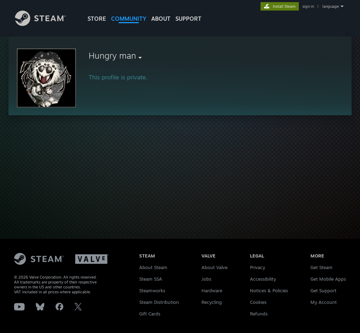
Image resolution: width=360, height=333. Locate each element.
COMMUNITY (128, 18)
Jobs (206, 279)
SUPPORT (188, 18)
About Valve (214, 267)
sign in (308, 6)
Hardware (211, 290)
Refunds (259, 313)
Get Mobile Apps (328, 279)
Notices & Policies (269, 290)
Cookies (258, 302)
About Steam (153, 267)
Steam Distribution (159, 302)
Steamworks (152, 290)
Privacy (257, 267)
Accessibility (263, 279)
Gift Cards (149, 313)
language (330, 6)
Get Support (323, 290)
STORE (97, 18)
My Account (323, 302)
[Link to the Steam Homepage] (46, 24)
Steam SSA (150, 279)
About (161, 18)
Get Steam (321, 267)
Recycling (211, 302)
